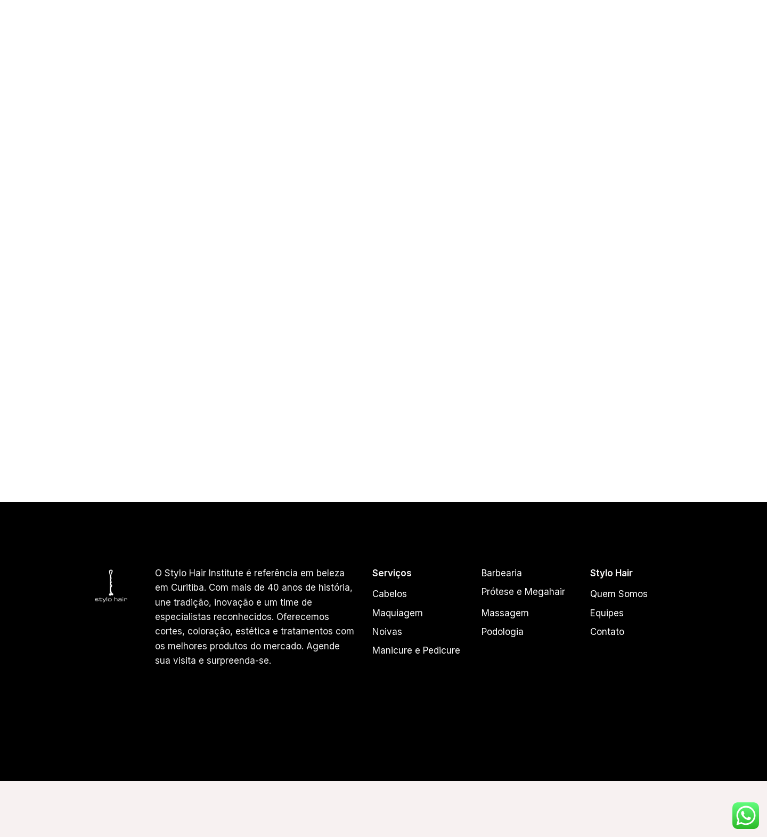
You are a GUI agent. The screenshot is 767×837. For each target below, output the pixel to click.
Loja (534, 34)
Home (288, 34)
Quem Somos (339, 34)
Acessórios (656, 34)
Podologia (503, 631)
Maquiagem (397, 613)
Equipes (395, 34)
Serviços (491, 34)
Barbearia (502, 573)
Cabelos (442, 34)
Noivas (387, 631)
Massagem (505, 613)
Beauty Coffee (588, 34)
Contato (712, 34)
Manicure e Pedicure (416, 650)
